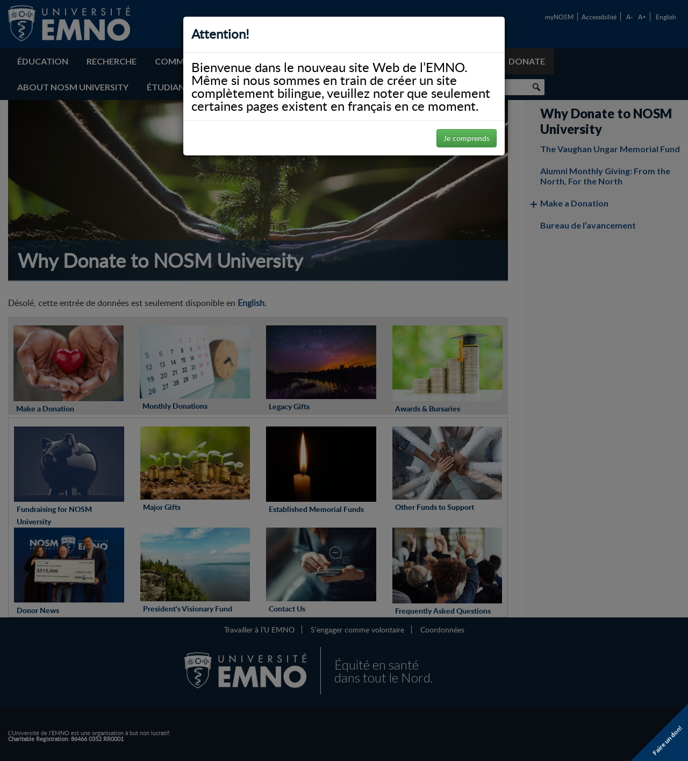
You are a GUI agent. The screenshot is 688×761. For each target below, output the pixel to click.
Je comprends (466, 138)
